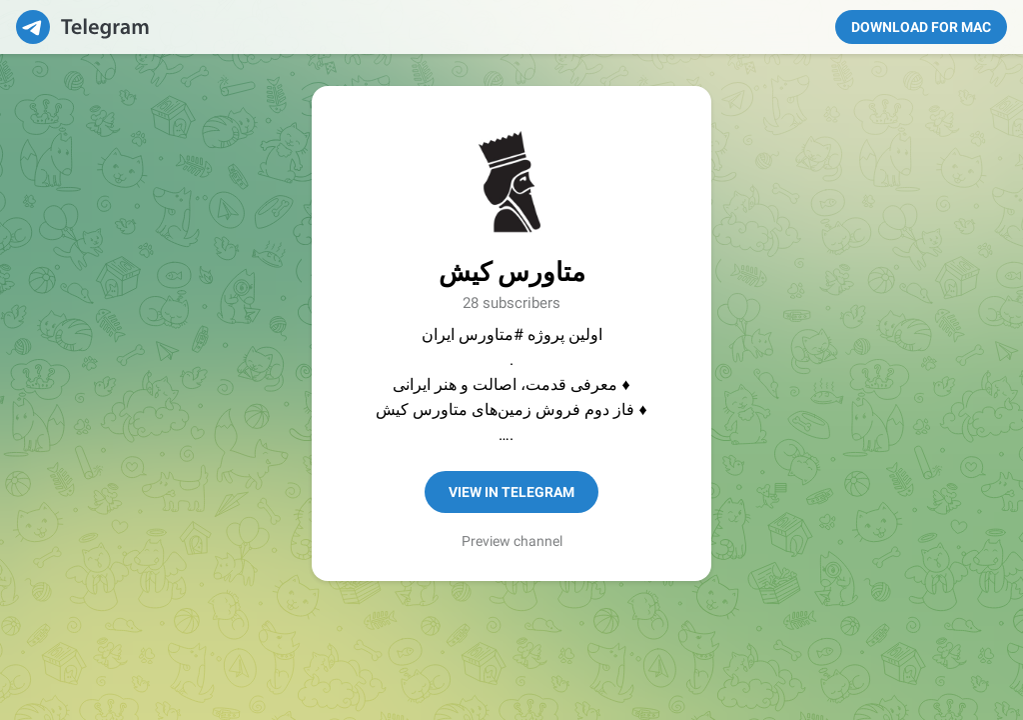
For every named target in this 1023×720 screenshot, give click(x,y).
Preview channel (512, 541)
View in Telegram (511, 492)
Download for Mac (921, 27)
